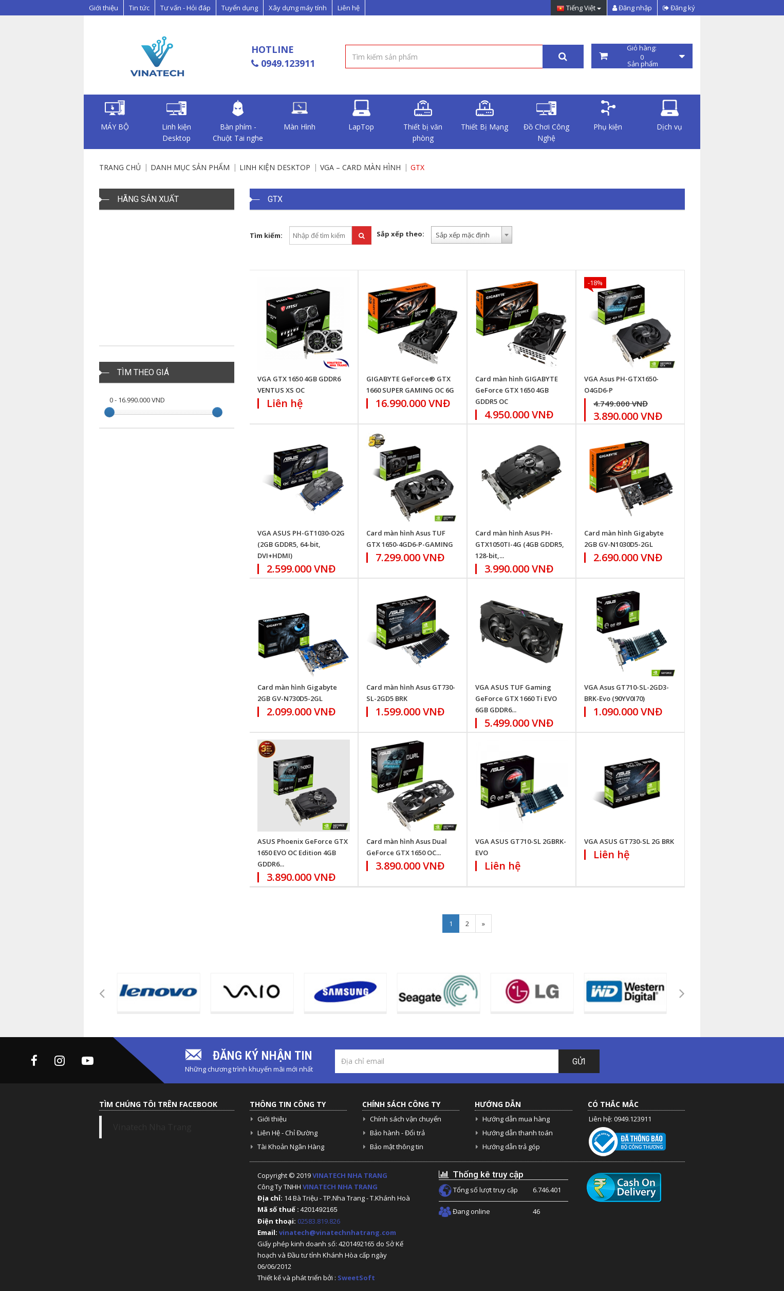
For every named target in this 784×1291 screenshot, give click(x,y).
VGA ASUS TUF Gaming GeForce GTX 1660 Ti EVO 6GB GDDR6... (516, 698)
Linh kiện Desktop (176, 121)
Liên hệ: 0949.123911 (620, 1118)
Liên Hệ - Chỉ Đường (287, 1132)
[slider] (109, 412)
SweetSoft (356, 1277)
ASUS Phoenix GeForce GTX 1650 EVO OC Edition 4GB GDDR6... (302, 853)
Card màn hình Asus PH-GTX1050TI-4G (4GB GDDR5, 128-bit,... (519, 544)
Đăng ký (679, 7)
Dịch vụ (669, 116)
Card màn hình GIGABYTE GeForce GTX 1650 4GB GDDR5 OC (516, 390)
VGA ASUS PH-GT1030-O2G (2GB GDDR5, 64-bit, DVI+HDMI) (301, 544)
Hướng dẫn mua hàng (516, 1118)
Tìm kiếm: (266, 235)
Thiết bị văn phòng (422, 121)
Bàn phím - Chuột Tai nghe (238, 121)
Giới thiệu (103, 7)
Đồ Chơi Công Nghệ (546, 121)
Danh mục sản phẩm (190, 167)
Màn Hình (299, 116)
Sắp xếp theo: (400, 233)
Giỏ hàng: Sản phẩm (642, 56)
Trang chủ (120, 167)
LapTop (361, 116)
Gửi (579, 1061)
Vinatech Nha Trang (152, 1127)
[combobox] (471, 235)
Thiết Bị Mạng (484, 116)
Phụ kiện (607, 116)
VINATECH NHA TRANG (349, 1175)
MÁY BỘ (115, 116)
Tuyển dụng (239, 7)
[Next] (483, 923)
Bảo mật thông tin (396, 1146)
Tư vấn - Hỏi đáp (185, 7)
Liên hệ (349, 7)
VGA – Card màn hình (360, 167)
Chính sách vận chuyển (405, 1118)
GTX (417, 167)
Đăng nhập (632, 7)
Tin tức (139, 7)
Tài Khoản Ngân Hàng (290, 1146)
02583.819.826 (319, 1221)
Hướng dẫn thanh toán (517, 1132)
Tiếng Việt (578, 8)
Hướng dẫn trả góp (511, 1146)
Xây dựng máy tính (298, 7)
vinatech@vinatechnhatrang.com (337, 1232)
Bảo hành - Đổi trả (397, 1132)
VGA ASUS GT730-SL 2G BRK (629, 841)
